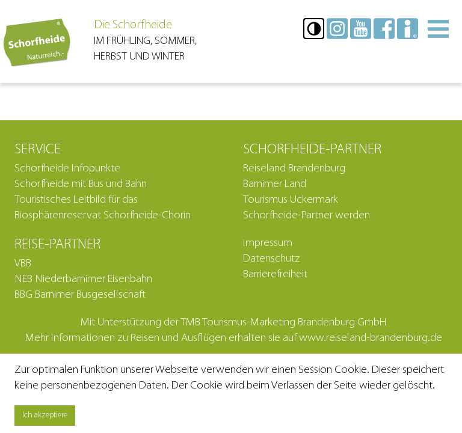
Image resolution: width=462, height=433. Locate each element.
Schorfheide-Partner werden (306, 215)
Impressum (267, 243)
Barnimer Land (274, 184)
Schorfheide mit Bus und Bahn (80, 184)
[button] (313, 28)
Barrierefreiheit (275, 274)
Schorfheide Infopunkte (67, 168)
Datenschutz (271, 259)
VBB (22, 263)
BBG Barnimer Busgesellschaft (80, 295)
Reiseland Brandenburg (294, 168)
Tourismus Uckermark (290, 200)
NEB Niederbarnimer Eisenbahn (83, 279)
